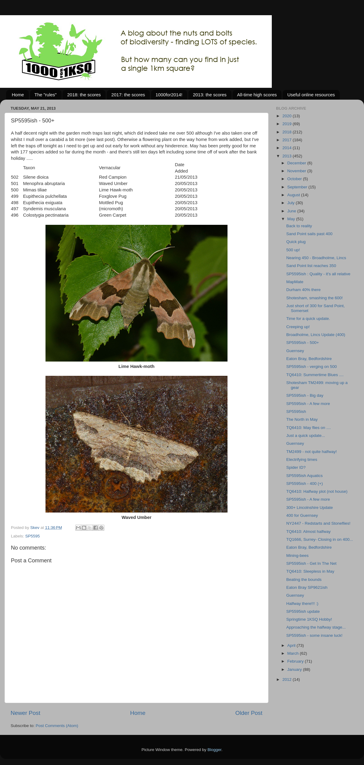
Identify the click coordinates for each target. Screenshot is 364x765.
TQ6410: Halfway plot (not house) (317, 491)
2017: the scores (128, 94)
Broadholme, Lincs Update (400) (315, 334)
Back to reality (299, 226)
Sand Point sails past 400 (309, 234)
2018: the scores (84, 94)
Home (18, 94)
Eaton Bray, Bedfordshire (309, 358)
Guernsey (295, 350)
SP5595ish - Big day (304, 395)
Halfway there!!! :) (302, 603)
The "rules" (46, 94)
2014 (287, 148)
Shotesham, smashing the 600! (314, 298)
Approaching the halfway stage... (316, 627)
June (292, 211)
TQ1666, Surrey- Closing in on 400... (319, 539)
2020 (287, 116)
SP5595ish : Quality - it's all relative (318, 274)
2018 (287, 132)
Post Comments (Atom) (57, 725)
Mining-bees (297, 555)
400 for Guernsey (302, 515)
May (291, 219)
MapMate (294, 282)
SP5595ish (296, 411)
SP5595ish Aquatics (304, 475)
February (296, 661)
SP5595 (32, 536)
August (294, 195)
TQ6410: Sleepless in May (310, 571)
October (295, 179)
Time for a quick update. (308, 318)
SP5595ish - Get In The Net (311, 563)
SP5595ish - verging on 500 (311, 366)
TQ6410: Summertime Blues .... (315, 374)
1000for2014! (169, 94)
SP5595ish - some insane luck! (314, 635)
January (295, 669)
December (297, 163)
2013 (287, 156)
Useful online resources (311, 94)
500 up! (293, 250)
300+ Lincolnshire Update (309, 507)
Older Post (248, 713)
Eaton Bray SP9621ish (307, 587)
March (293, 653)
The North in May (302, 419)
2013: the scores (210, 94)
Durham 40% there (303, 289)
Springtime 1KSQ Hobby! (309, 619)
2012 (287, 679)
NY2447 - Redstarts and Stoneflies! (318, 523)
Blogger (214, 749)
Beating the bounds (304, 579)
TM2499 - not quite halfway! (311, 451)
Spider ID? (296, 467)
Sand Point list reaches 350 (311, 265)
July (291, 203)
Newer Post (25, 713)
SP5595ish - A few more (308, 403)
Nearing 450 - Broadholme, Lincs (316, 258)
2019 (287, 124)
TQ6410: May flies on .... (308, 427)
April (292, 645)
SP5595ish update (303, 611)
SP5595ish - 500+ (302, 342)
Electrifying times (301, 459)
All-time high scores (257, 94)
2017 (287, 140)
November (297, 171)
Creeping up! (298, 326)
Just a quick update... (305, 435)
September (297, 187)
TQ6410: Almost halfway (308, 531)
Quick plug (296, 241)
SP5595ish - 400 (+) (304, 483)
